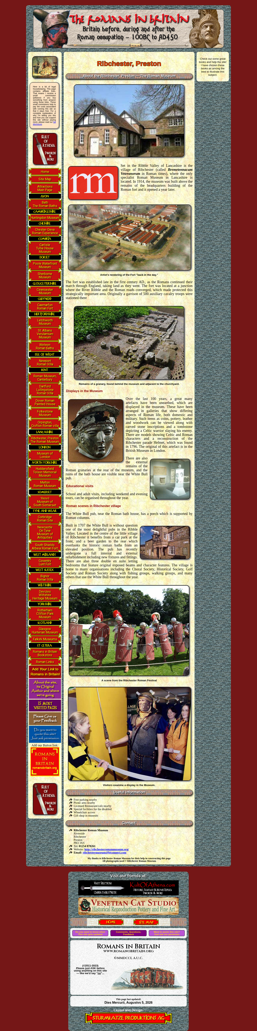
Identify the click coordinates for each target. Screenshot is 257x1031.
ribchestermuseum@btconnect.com (104, 852)
